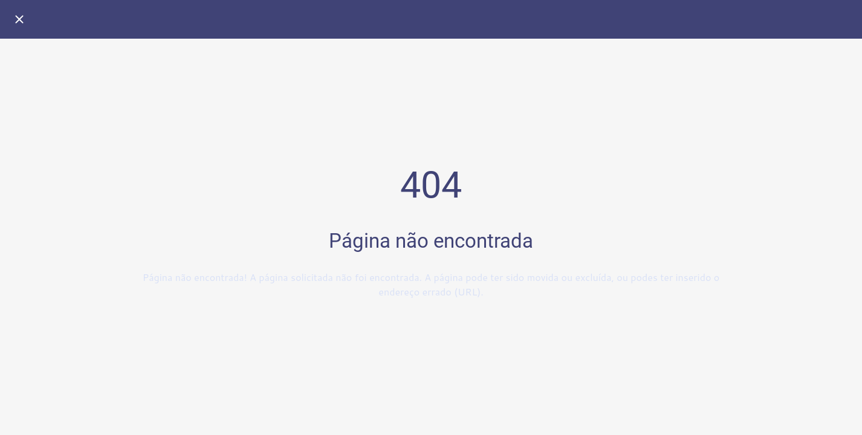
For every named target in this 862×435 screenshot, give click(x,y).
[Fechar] (19, 19)
